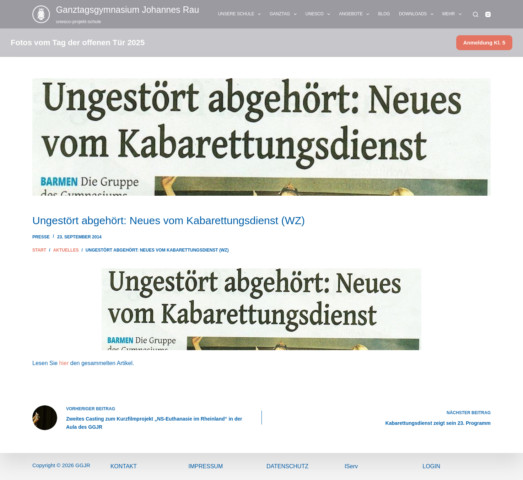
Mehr (453, 14)
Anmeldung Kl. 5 (484, 42)
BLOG (384, 13)
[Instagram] (488, 14)
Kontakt (123, 466)
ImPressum (205, 466)
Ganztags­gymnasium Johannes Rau (127, 10)
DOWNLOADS (417, 14)
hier (64, 363)
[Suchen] (475, 14)
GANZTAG (285, 14)
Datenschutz (287, 466)
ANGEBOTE (355, 14)
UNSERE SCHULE (241, 14)
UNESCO (319, 14)
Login (431, 466)
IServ (351, 466)
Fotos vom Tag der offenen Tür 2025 (78, 42)
